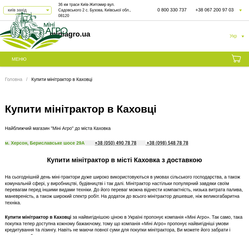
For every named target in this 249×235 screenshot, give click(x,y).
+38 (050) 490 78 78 (115, 143)
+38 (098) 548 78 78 (167, 143)
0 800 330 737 (172, 9)
